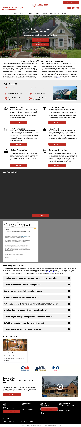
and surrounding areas (27, 409)
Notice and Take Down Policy (47, 425)
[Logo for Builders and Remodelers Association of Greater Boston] (40, 368)
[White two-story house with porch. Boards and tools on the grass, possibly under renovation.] (31, 203)
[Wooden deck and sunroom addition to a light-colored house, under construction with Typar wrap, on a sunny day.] (12, 184)
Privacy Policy (22, 425)
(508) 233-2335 (73, 8)
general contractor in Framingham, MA (48, 272)
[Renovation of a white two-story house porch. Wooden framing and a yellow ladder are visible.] (50, 203)
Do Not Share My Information (30, 425)
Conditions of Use (39, 425)
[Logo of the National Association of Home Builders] (25, 368)
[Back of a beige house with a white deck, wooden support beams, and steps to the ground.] (31, 184)
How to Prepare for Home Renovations (14, 352)
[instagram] (44, 413)
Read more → (7, 360)
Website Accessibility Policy (56, 425)
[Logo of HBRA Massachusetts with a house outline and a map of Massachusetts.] (55, 368)
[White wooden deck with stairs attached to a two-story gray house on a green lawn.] (50, 184)
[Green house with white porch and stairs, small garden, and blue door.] (68, 184)
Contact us (59, 77)
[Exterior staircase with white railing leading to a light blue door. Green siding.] (12, 203)
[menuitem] (15, 13)
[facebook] (41, 413)
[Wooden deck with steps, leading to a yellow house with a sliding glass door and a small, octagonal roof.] (68, 203)
